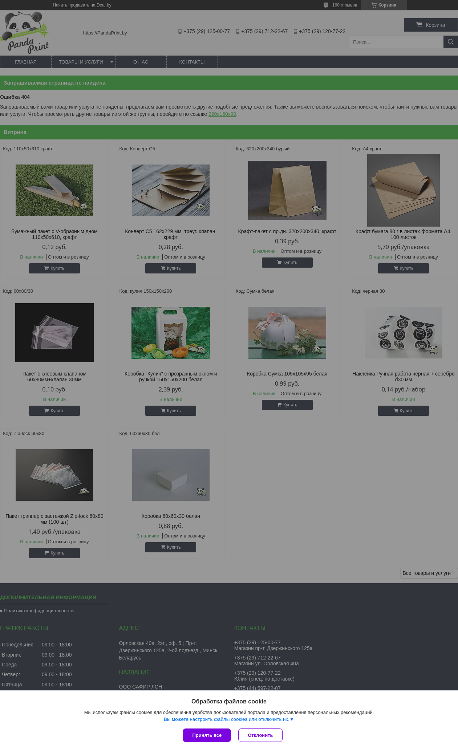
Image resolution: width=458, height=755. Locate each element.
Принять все (207, 735)
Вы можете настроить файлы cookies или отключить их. (226, 719)
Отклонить (260, 735)
